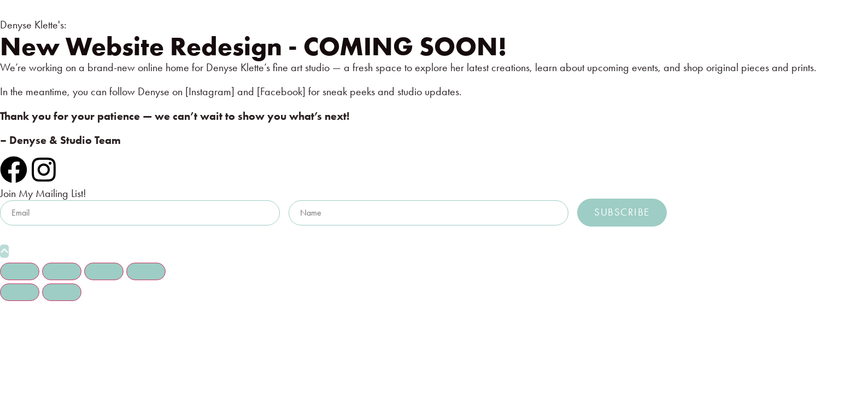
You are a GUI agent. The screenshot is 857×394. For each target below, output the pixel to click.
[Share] (104, 271)
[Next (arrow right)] (61, 292)
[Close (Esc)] (146, 271)
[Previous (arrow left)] (19, 292)
